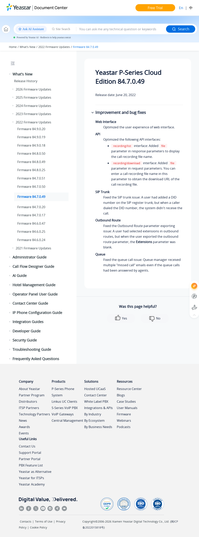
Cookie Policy (38, 527)
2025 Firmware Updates (33, 97)
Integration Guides (28, 321)
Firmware (124, 414)
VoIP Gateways (63, 414)
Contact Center (95, 395)
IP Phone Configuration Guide (37, 312)
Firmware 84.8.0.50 (31, 153)
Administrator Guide (29, 257)
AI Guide (20, 275)
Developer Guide (27, 331)
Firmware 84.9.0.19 (31, 137)
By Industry (92, 414)
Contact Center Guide (30, 303)
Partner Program (31, 395)
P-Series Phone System (63, 392)
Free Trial (155, 7)
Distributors (28, 401)
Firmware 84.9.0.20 (31, 129)
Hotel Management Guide (34, 284)
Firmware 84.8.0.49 (31, 162)
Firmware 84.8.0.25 (31, 170)
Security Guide (25, 340)
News (23, 420)
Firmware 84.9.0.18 (31, 145)
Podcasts (123, 427)
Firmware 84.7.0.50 (31, 186)
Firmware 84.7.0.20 (31, 207)
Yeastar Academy (32, 484)
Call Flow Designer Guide (33, 266)
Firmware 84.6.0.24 (31, 240)
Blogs (121, 395)
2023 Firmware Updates (33, 114)
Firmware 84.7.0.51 (31, 178)
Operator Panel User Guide (35, 294)
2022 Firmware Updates (54, 47)
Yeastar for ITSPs (31, 478)
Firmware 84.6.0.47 (31, 223)
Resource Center (129, 389)
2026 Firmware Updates (33, 89)
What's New (27, 47)
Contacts (25, 521)
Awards (24, 427)
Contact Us (27, 446)
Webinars (124, 420)
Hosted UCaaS (95, 389)
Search (180, 29)
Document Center (51, 7)
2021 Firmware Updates (33, 248)
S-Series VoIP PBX (65, 408)
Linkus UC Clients (64, 401)
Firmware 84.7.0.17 (31, 215)
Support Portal (30, 452)
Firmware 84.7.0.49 (85, 47)
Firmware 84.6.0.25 (31, 231)
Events (24, 433)
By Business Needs (98, 427)
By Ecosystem (94, 420)
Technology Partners (34, 414)
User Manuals (127, 408)
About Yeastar (29, 389)
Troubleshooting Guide (32, 349)
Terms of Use (43, 521)
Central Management (67, 420)
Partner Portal (29, 459)
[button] (10, 74)
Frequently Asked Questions (36, 358)
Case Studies (126, 401)
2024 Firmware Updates (33, 106)
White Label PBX (96, 401)
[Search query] (121, 29)
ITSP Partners (29, 408)
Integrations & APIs (98, 408)
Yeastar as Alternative (35, 471)
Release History (25, 81)
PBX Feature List (31, 465)
